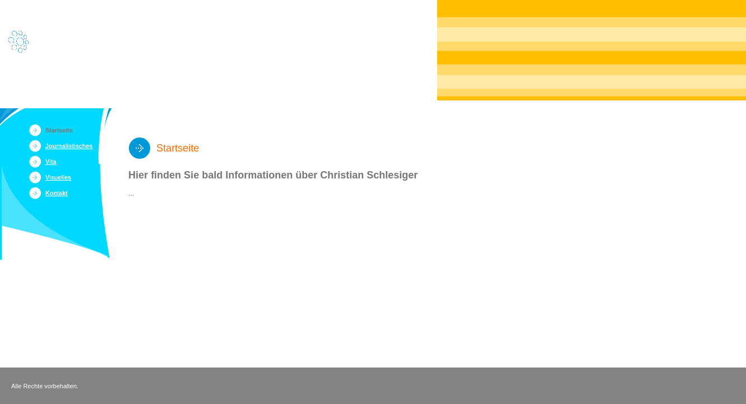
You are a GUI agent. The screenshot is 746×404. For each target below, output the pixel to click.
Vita (50, 161)
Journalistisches (68, 146)
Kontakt (56, 193)
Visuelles (58, 177)
